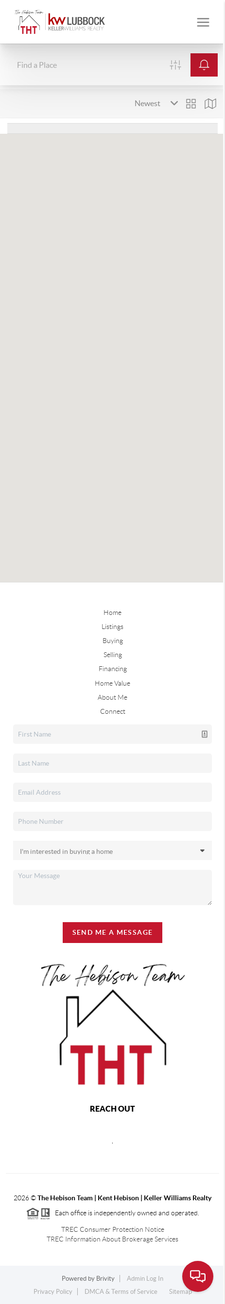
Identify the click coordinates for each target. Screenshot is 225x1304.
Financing (113, 669)
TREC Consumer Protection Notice (112, 1229)
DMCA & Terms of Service (121, 1291)
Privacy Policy (53, 1291)
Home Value (112, 683)
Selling (113, 655)
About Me (112, 697)
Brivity (105, 1278)
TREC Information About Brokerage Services (112, 1239)
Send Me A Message (112, 932)
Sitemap (180, 1291)
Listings (112, 626)
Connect (112, 711)
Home (112, 612)
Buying (113, 640)
